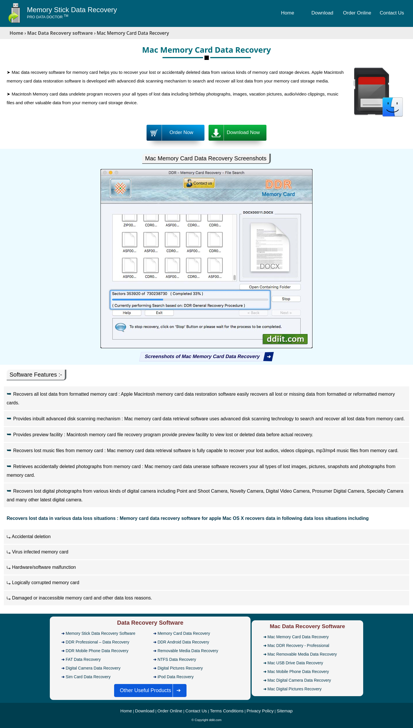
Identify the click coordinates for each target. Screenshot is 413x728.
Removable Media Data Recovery (188, 650)
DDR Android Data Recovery (183, 642)
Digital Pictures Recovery (180, 668)
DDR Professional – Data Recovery (97, 642)
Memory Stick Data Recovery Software (100, 633)
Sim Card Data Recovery (88, 676)
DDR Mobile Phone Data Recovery (97, 650)
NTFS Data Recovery (177, 659)
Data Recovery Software (150, 622)
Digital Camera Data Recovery (93, 668)
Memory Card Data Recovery (184, 633)
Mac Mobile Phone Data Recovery (298, 671)
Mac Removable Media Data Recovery (302, 654)
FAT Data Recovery (83, 659)
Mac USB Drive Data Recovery (295, 663)
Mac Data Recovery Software (307, 626)
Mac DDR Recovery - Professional (298, 645)
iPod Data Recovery (176, 676)
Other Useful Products (152, 690)
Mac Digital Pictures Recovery (294, 689)
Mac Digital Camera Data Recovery (299, 680)
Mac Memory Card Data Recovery (298, 637)
